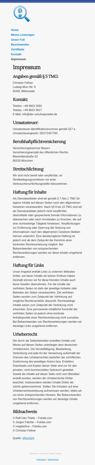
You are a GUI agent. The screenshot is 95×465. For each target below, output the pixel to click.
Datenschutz (53, 459)
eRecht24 (28, 438)
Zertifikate (17, 49)
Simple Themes (55, 453)
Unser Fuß (18, 39)
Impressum (18, 59)
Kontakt (16, 54)
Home (15, 29)
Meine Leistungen (23, 34)
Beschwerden (20, 44)
